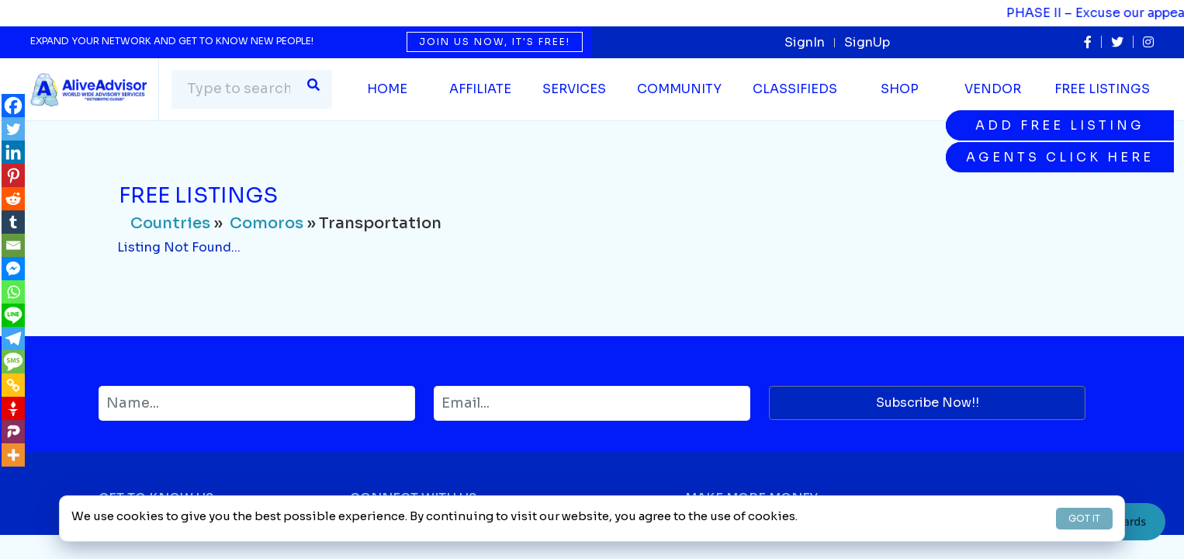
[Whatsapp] (13, 292)
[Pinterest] (13, 175)
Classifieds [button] (795, 89)
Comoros (266, 223)
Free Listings (1102, 89)
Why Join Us (138, 547)
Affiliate (480, 89)
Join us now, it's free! (494, 41)
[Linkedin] (13, 152)
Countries (170, 223)
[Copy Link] (13, 385)
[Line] (13, 315)
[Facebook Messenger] (13, 268)
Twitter (372, 547)
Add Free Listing (1059, 125)
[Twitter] (13, 129)
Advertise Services (995, 547)
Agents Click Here (1060, 157)
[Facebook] (13, 105)
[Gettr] (13, 408)
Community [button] (679, 89)
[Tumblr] (13, 222)
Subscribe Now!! (927, 402)
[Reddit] (13, 198)
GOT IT (1084, 518)
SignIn (804, 42)
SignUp (867, 42)
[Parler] (13, 431)
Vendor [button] (992, 89)
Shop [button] (900, 89)
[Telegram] (13, 338)
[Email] (13, 245)
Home (387, 89)
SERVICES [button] (574, 89)
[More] (13, 455)
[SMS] (13, 361)
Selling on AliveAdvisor (759, 547)
